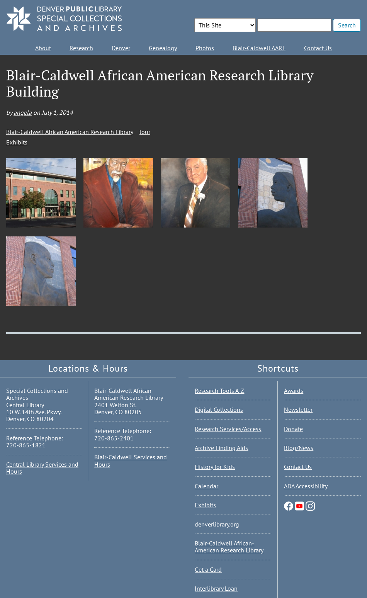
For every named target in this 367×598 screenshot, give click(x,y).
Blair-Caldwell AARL (259, 48)
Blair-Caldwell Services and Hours (130, 460)
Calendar (206, 486)
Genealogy (163, 48)
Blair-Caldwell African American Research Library (69, 132)
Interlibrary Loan (216, 588)
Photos (204, 48)
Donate (293, 429)
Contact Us (318, 48)
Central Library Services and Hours (42, 467)
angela (23, 112)
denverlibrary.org (217, 524)
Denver (121, 48)
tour (144, 132)
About (43, 48)
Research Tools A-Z (219, 390)
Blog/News (298, 448)
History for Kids (215, 467)
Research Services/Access (228, 429)
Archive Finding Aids (221, 448)
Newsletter (298, 409)
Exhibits (16, 142)
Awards (293, 390)
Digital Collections (219, 409)
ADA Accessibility (306, 486)
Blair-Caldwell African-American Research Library (229, 546)
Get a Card (208, 569)
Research (81, 48)
